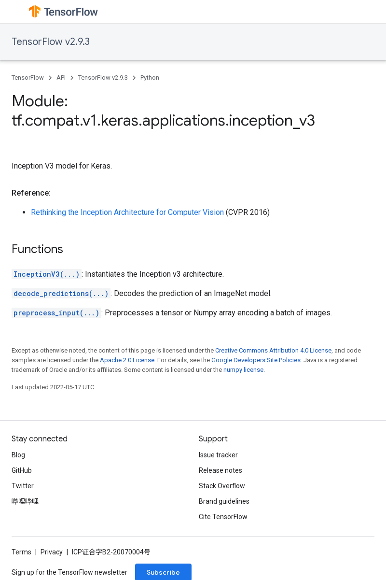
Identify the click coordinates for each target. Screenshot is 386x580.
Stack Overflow (222, 486)
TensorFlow (28, 77)
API (61, 77)
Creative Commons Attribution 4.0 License (273, 350)
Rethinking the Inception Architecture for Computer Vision (127, 212)
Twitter (23, 486)
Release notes (220, 470)
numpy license (243, 369)
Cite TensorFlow (223, 517)
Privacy (52, 552)
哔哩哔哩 (25, 501)
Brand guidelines (224, 501)
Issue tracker (218, 455)
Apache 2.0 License (127, 360)
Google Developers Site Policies (256, 360)
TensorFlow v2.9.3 (51, 42)
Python (149, 77)
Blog (18, 455)
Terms (21, 552)
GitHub (22, 470)
